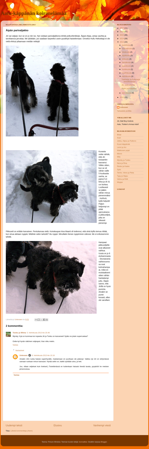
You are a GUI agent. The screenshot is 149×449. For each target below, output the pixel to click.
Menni (119, 154)
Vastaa (15, 345)
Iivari (119, 138)
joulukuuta (126, 45)
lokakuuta (126, 52)
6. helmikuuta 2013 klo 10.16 (43, 355)
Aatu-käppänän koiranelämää (33, 13)
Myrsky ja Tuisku (123, 160)
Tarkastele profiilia (124, 111)
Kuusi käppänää (123, 144)
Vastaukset (19, 350)
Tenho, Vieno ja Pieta (125, 173)
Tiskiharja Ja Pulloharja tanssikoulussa (130, 81)
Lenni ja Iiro (121, 147)
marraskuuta (127, 49)
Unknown (24, 355)
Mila (118, 157)
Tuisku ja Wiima (19, 333)
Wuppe (120, 182)
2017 (122, 28)
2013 (122, 42)
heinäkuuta (126, 62)
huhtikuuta (126, 69)
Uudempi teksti (14, 425)
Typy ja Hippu (122, 176)
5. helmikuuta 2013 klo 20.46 (38, 333)
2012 (122, 97)
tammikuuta (127, 93)
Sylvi (119, 170)
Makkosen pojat (123, 150)
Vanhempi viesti (102, 425)
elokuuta (125, 59)
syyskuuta (126, 55)
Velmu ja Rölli (122, 179)
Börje (119, 135)
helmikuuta (126, 76)
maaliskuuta (127, 73)
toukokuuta (126, 66)
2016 (122, 32)
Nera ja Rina (122, 163)
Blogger (104, 442)
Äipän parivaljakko (128, 89)
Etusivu (58, 425)
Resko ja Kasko (123, 166)
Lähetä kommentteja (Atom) (21, 431)
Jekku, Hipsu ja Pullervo (126, 141)
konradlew (83, 442)
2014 (122, 39)
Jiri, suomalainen (128, 85)
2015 (122, 35)
